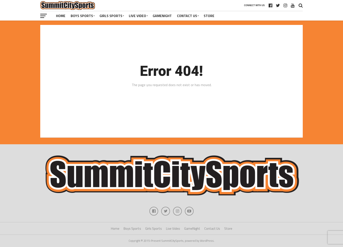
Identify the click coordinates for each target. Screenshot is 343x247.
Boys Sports (82, 15)
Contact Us (187, 15)
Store (209, 15)
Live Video (137, 15)
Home (60, 15)
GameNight (162, 15)
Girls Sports (111, 15)
